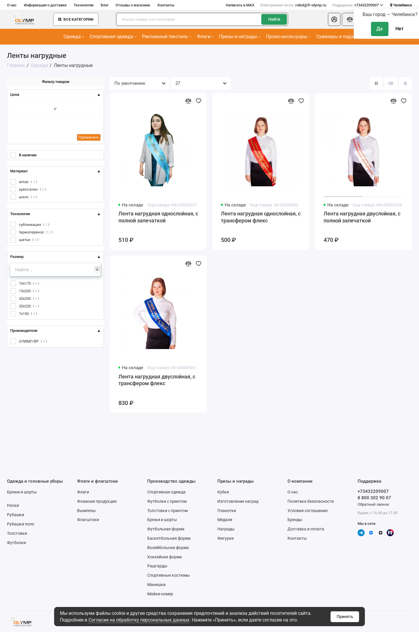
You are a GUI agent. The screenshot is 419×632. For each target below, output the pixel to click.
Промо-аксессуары (288, 36)
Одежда (73, 36)
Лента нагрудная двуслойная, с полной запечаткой (362, 217)
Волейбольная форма (168, 547)
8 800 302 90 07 (374, 497)
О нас (12, 5)
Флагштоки (88, 519)
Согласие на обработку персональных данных (138, 620)
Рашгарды (157, 566)
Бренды (294, 519)
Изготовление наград (237, 501)
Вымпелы (86, 510)
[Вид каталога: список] (390, 83)
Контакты (165, 5)
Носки (13, 505)
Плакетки (226, 510)
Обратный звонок (373, 504)
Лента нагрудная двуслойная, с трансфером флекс (156, 380)
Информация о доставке (45, 5)
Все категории (76, 19)
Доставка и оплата (305, 529)
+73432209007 (358, 5)
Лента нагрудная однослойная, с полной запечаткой (158, 217)
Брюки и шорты (22, 492)
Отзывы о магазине (133, 5)
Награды (226, 529)
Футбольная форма (165, 529)
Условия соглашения (307, 510)
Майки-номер (160, 594)
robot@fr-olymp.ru (293, 5)
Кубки (223, 492)
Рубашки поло (20, 524)
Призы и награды (239, 36)
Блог (105, 5)
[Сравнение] (350, 19)
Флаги (205, 36)
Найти (274, 19)
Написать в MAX (240, 5)
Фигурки (225, 538)
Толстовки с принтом (167, 510)
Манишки (156, 584)
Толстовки (17, 533)
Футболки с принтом (167, 501)
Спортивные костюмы (168, 575)
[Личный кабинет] (334, 19)
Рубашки (15, 514)
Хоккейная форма (164, 557)
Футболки (16, 542)
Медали (224, 519)
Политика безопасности (310, 501)
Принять (345, 616)
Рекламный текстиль (166, 36)
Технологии (83, 5)
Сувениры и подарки (340, 36)
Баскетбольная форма (169, 538)
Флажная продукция (97, 501)
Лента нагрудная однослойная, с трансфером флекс (261, 217)
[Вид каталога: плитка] (376, 83)
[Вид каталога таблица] (405, 83)
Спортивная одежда (113, 36)
